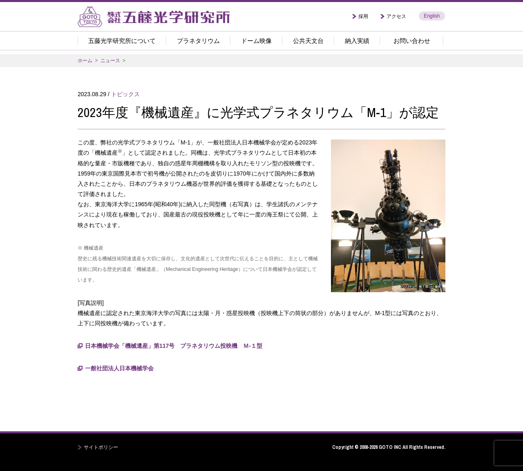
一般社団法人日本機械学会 (119, 368)
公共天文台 (308, 40)
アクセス (396, 16)
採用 (363, 16)
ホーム (85, 60)
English (432, 16)
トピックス (125, 94)
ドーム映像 (256, 40)
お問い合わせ (411, 40)
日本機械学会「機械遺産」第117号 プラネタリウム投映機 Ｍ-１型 (173, 346)
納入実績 (357, 40)
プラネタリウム (198, 40)
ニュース (110, 60)
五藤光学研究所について (122, 40)
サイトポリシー (101, 447)
